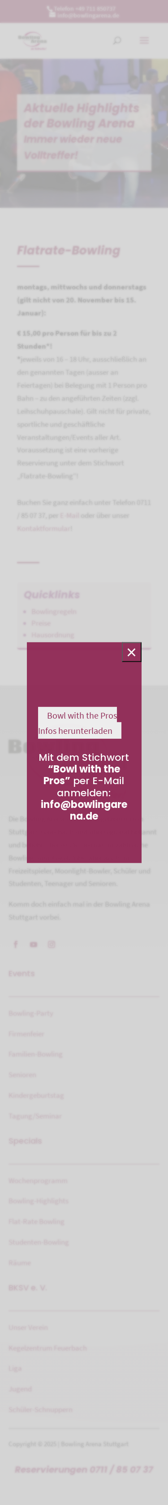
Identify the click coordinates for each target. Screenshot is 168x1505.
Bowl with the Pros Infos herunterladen (77, 722)
